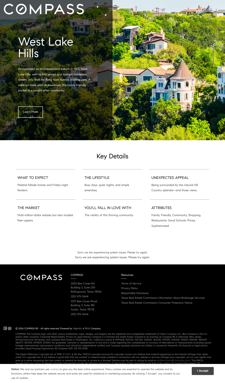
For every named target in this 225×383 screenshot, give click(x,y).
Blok (87, 328)
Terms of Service (131, 283)
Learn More (30, 112)
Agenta (77, 328)
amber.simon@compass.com (173, 360)
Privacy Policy (129, 288)
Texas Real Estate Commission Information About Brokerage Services (163, 298)
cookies (54, 369)
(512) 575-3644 (80, 296)
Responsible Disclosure (134, 293)
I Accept (202, 371)
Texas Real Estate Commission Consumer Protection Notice (156, 303)
